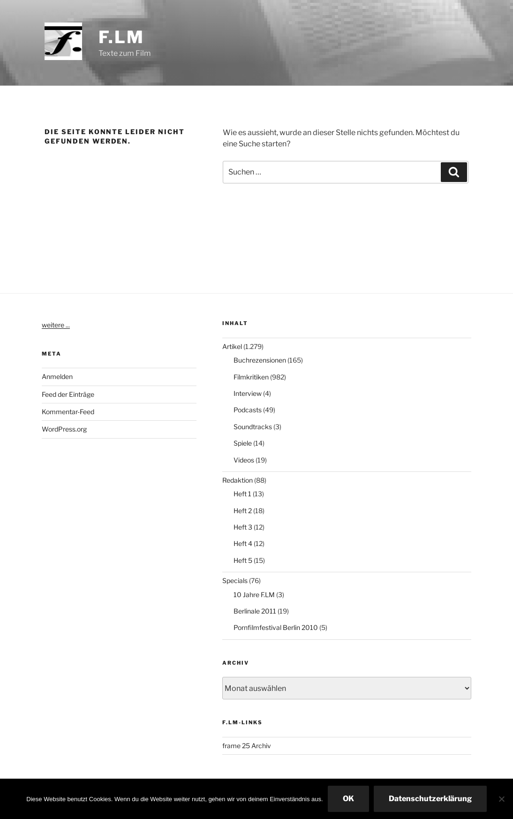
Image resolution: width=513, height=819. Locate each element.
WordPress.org (64, 429)
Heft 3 (243, 527)
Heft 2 (243, 511)
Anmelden (57, 376)
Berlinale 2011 (255, 611)
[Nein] (501, 799)
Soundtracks (253, 427)
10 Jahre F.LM (254, 595)
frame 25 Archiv (246, 746)
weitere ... (56, 325)
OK (348, 798)
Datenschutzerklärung (430, 798)
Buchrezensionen (260, 360)
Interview (248, 393)
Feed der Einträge (68, 394)
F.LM (121, 37)
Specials (235, 580)
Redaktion (237, 480)
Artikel (232, 346)
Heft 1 (242, 494)
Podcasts (248, 410)
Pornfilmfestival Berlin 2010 (276, 627)
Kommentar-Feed (68, 412)
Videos (244, 460)
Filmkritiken (251, 377)
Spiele (243, 443)
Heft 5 (243, 560)
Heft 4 (243, 543)
